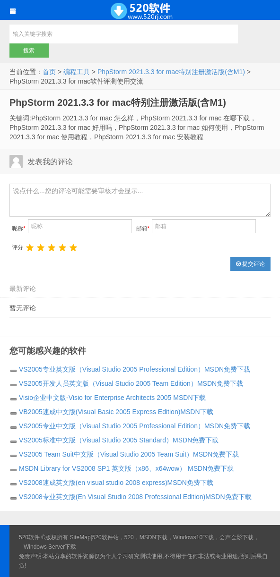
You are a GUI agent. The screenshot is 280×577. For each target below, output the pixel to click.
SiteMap (80, 537)
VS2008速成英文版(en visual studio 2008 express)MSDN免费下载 (116, 482)
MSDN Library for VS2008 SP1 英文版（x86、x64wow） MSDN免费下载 (126, 468)
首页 (49, 72)
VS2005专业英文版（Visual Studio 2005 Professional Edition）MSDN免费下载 (134, 369)
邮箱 (143, 228)
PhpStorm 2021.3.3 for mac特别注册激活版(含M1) (171, 72)
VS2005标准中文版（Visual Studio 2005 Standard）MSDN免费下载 (119, 440)
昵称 (19, 228)
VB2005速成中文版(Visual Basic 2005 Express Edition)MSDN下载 (116, 412)
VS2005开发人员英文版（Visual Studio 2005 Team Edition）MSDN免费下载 (131, 383)
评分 (17, 247)
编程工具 (76, 72)
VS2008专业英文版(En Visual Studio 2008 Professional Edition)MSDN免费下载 (135, 497)
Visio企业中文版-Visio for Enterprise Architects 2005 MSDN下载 (112, 397)
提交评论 (250, 264)
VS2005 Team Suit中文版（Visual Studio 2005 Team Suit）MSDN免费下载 (129, 454)
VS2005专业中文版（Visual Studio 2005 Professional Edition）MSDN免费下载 (134, 426)
